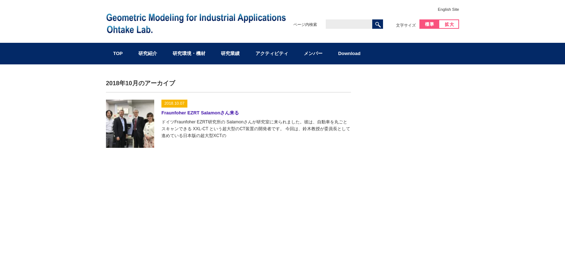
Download (349, 53)
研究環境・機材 (189, 53)
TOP (118, 53)
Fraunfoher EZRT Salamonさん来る (200, 112)
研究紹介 (147, 53)
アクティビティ (271, 53)
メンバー (313, 53)
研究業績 (230, 53)
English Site (448, 9)
